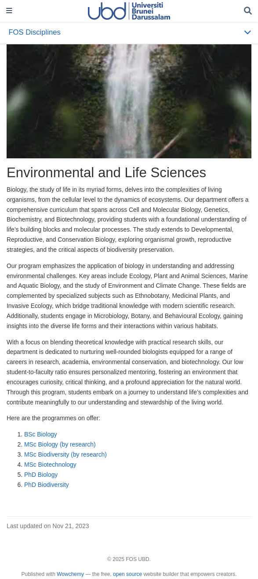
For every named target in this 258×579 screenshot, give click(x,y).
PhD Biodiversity (46, 484)
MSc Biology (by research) (60, 444)
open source (127, 574)
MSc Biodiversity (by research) (65, 454)
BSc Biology (40, 434)
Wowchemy (70, 574)
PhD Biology (41, 474)
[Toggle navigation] (9, 11)
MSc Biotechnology (50, 464)
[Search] (248, 11)
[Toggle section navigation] (129, 33)
